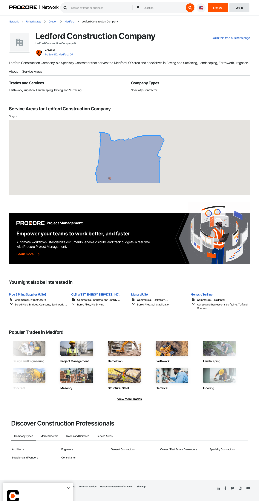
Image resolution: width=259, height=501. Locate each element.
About (13, 71)
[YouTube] (248, 488)
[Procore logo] (23, 7)
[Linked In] (218, 488)
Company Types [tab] (23, 436)
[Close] (68, 484)
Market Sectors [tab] (49, 436)
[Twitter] (232, 488)
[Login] (239, 7)
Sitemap (141, 486)
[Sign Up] (218, 7)
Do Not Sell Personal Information (116, 486)
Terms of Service (87, 486)
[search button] (190, 7)
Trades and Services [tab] (77, 436)
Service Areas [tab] (105, 436)
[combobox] (163, 8)
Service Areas (32, 71)
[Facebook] (225, 488)
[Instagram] (240, 488)
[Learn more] (28, 254)
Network (50, 7)
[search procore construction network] (99, 8)
